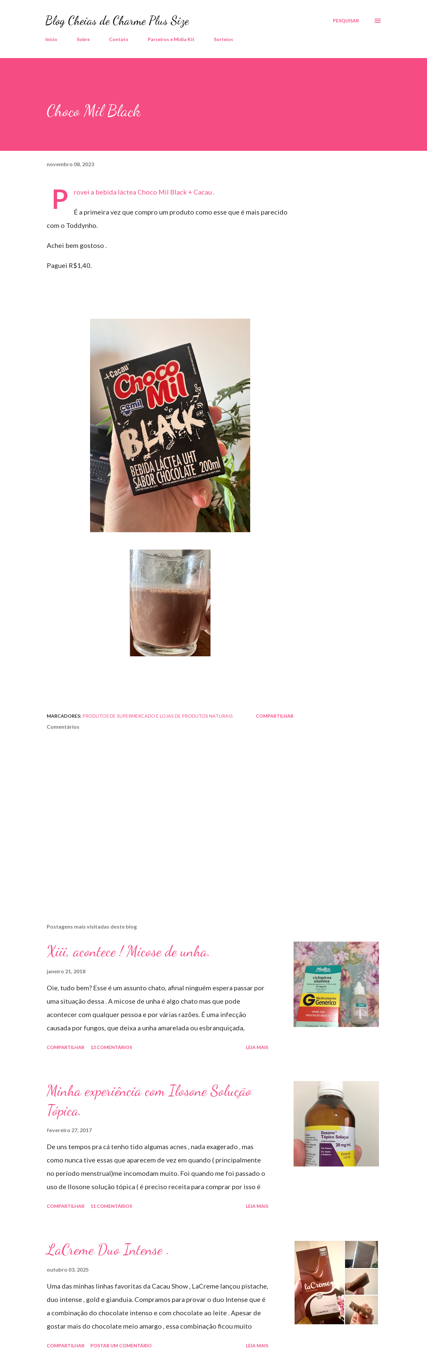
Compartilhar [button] (275, 716)
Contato (118, 39)
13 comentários (111, 1047)
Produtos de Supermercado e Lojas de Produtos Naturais (157, 716)
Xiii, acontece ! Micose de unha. (128, 951)
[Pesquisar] (346, 21)
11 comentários (111, 1206)
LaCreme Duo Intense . (108, 1249)
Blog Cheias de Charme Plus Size (117, 20)
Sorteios (223, 39)
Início (51, 39)
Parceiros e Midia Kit (171, 39)
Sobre (83, 39)
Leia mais (257, 1047)
